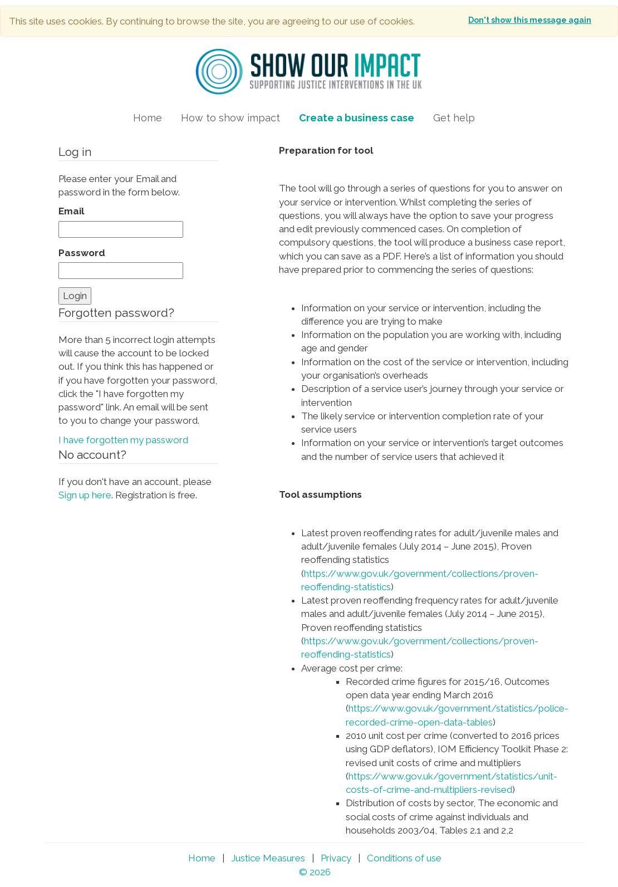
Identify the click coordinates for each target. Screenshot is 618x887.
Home (147, 118)
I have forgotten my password (123, 439)
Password (81, 252)
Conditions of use (404, 858)
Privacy (336, 858)
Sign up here (84, 495)
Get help (454, 118)
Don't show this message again (529, 20)
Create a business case (356, 118)
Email (71, 211)
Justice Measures (268, 858)
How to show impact (230, 118)
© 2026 (315, 872)
